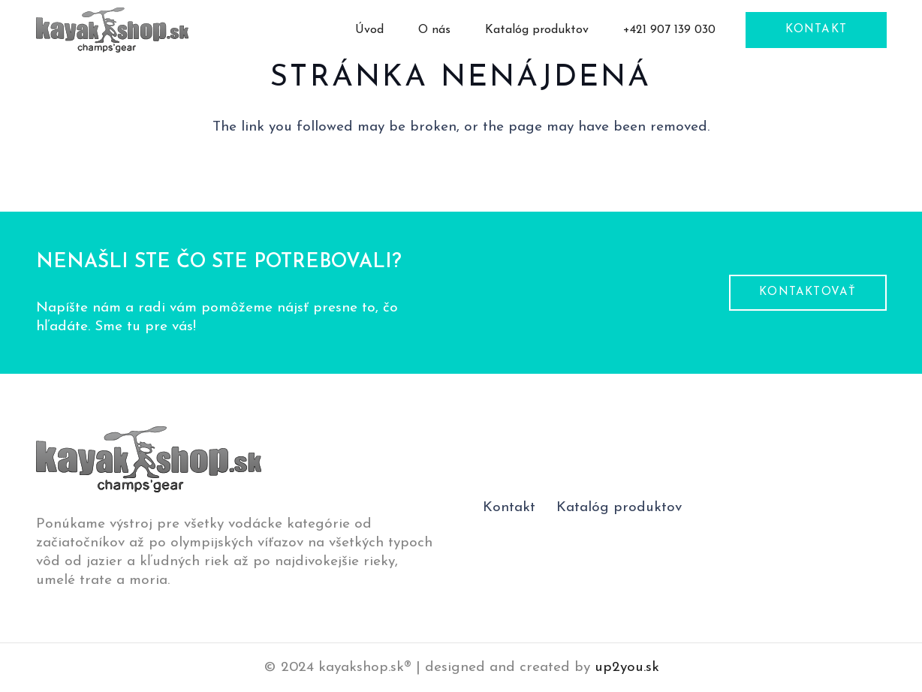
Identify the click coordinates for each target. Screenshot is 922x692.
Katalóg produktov (619, 508)
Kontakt (509, 508)
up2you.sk (627, 667)
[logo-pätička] (112, 30)
